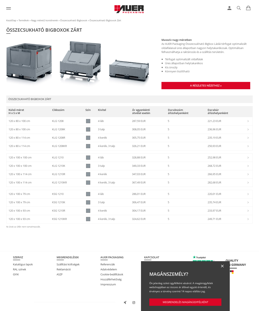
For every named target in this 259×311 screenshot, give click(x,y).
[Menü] (8, 8)
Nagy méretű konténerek (44, 20)
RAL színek (19, 269)
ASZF (60, 274)
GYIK (16, 274)
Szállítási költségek (68, 264)
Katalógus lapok (23, 264)
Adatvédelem (108, 269)
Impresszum (108, 284)
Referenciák (107, 264)
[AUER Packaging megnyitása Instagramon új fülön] (134, 303)
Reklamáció (64, 269)
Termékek (24, 20)
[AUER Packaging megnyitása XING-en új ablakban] (125, 303)
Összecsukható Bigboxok (73, 20)
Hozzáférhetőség (111, 279)
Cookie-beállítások (111, 274)
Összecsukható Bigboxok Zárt (105, 20)
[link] (229, 8)
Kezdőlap (11, 20)
